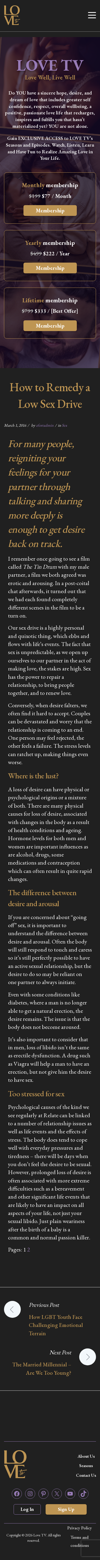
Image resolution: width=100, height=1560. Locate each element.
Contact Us (86, 1475)
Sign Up (66, 1509)
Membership (50, 210)
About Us (86, 1456)
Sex (64, 425)
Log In (27, 1509)
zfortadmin (45, 425)
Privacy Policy (79, 1528)
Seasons (86, 1465)
